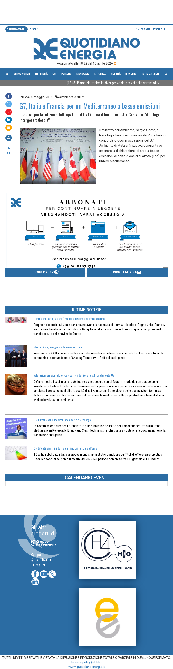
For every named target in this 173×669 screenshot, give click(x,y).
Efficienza (100, 73)
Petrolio (66, 73)
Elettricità (41, 73)
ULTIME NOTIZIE (86, 309)
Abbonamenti (17, 29)
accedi (34, 29)
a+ (9, 153)
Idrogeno (131, 73)
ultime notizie (22, 73)
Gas (54, 73)
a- (9, 147)
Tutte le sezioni (150, 73)
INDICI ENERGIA (127, 272)
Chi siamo (143, 29)
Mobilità (116, 73)
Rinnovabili (82, 73)
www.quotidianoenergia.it (86, 667)
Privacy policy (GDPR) (86, 662)
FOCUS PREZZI (45, 272)
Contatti (159, 29)
